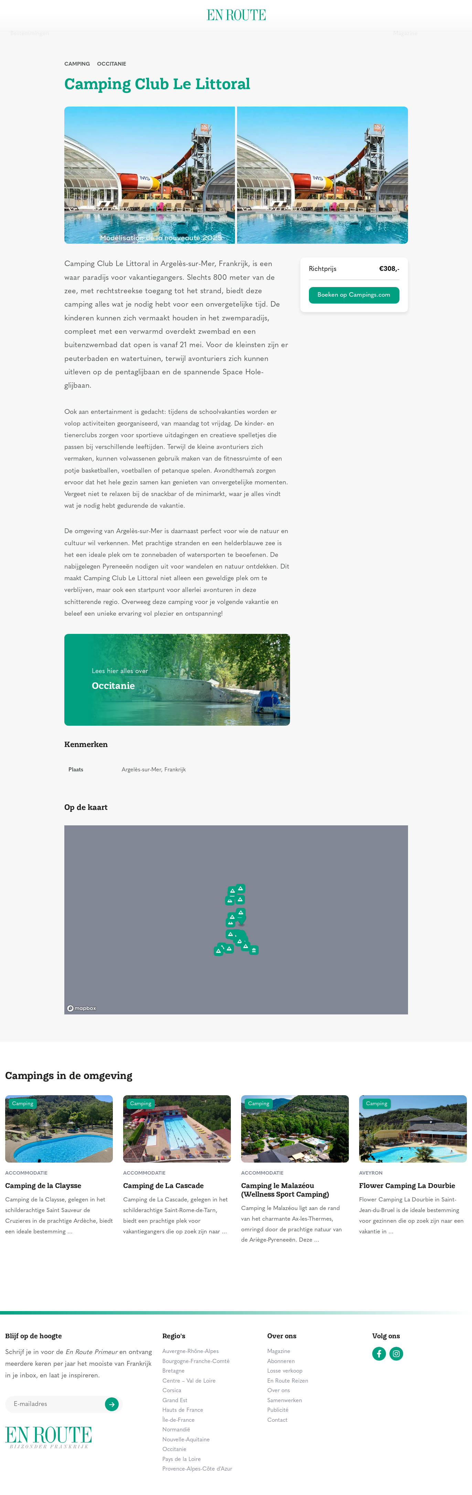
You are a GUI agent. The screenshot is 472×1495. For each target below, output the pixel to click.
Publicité (278, 1410)
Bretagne (173, 1371)
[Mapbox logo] (81, 1008)
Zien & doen (79, 15)
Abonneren (281, 1361)
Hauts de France (182, 1410)
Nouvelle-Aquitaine (186, 1440)
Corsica (171, 1391)
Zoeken (446, 14)
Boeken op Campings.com (354, 295)
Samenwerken (284, 1401)
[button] (240, 941)
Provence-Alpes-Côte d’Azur (197, 1469)
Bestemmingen (29, 15)
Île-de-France (178, 1420)
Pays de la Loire (181, 1459)
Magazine (405, 15)
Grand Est (174, 1401)
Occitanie (111, 64)
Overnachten (126, 15)
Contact (277, 1420)
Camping (77, 64)
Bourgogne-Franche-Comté (196, 1361)
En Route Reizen (287, 1381)
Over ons (278, 1391)
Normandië (176, 1430)
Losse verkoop (284, 1371)
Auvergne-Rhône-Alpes (190, 1351)
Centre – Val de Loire (189, 1381)
